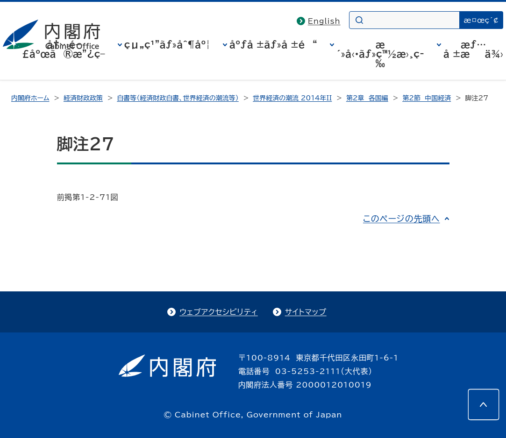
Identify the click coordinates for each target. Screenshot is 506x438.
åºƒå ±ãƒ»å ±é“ (273, 44)
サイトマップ (306, 312)
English (324, 21)
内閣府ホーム (30, 98)
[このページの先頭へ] (484, 404)
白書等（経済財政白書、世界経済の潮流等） (177, 98)
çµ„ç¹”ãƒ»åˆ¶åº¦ (167, 44)
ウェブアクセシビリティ (218, 312)
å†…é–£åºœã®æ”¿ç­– (63, 49)
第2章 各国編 (367, 98)
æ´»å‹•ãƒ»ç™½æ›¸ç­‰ (380, 54)
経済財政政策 (83, 98)
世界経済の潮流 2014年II (292, 98)
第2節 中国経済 (426, 98)
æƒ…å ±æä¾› (473, 49)
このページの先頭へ (401, 218)
